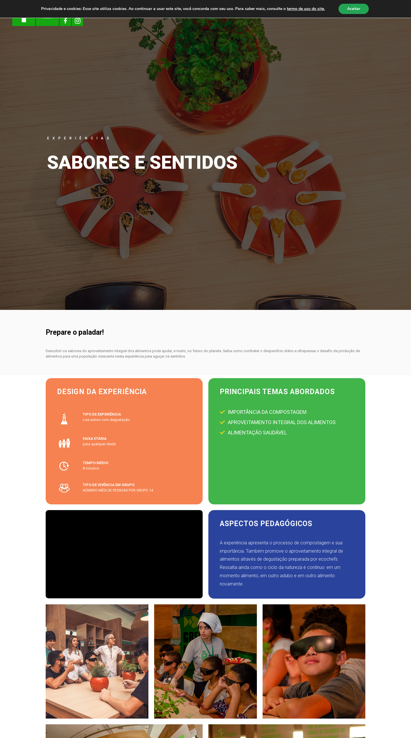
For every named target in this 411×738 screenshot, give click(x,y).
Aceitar (353, 8)
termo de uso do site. (306, 8)
